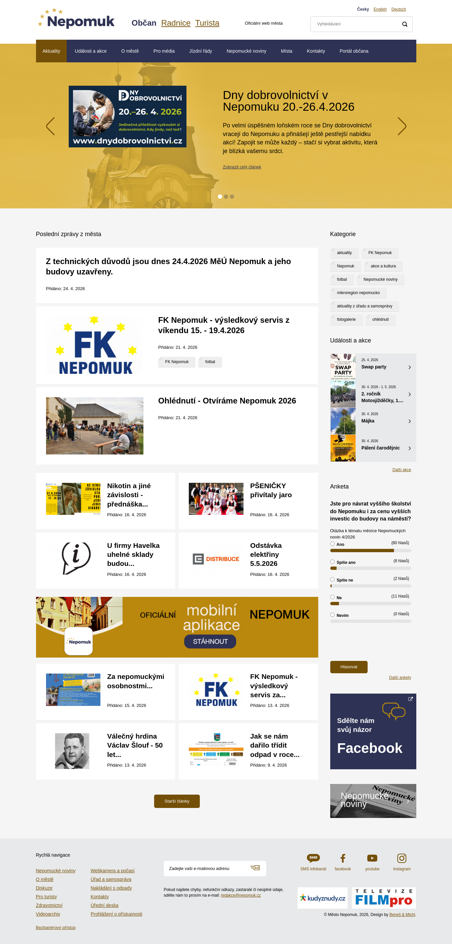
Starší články (176, 801)
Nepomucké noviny (246, 51)
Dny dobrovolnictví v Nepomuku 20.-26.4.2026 (289, 100)
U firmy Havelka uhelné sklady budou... (133, 555)
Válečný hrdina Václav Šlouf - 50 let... (135, 745)
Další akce (401, 469)
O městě (130, 51)
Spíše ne (341, 580)
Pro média (164, 51)
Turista (207, 22)
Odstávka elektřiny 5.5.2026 (266, 555)
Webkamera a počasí (113, 870)
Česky (363, 9)
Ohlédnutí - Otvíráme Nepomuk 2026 (227, 400)
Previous (50, 126)
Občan (144, 22)
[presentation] (381, 642)
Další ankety (400, 677)
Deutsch (398, 9)
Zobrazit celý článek (242, 166)
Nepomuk (345, 266)
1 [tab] (220, 196)
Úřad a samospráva (111, 879)
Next (402, 126)
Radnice (175, 22)
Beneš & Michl (402, 914)
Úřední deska (104, 905)
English (380, 9)
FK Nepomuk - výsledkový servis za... (274, 686)
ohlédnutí (381, 319)
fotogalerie (346, 319)
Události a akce (91, 51)
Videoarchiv (48, 914)
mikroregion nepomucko (358, 292)
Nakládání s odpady (111, 888)
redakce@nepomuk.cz (241, 895)
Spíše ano (343, 562)
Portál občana (354, 51)
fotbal (210, 361)
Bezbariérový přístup (56, 927)
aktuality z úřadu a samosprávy (364, 306)
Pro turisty (46, 896)
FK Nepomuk (176, 361)
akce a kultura (383, 266)
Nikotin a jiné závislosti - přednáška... (129, 495)
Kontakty (316, 51)
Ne (336, 597)
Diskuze (44, 888)
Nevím (339, 615)
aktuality (344, 252)
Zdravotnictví (49, 905)
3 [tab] (232, 196)
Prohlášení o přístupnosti (116, 914)
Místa (286, 51)
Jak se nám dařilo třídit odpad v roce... (275, 745)
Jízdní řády (200, 51)
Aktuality (51, 51)
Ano (337, 544)
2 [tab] (226, 196)
